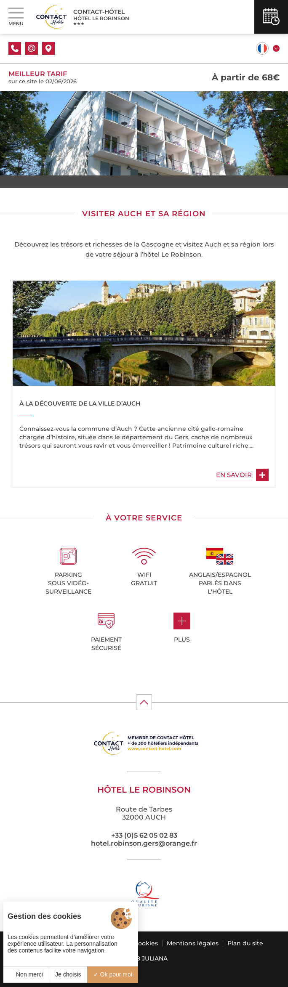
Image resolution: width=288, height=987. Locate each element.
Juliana (155, 958)
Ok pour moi (112, 974)
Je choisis (68, 974)
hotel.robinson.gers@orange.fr (144, 843)
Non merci (26, 974)
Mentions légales (193, 943)
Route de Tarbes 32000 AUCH (144, 813)
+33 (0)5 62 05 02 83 (144, 835)
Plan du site (245, 943)
